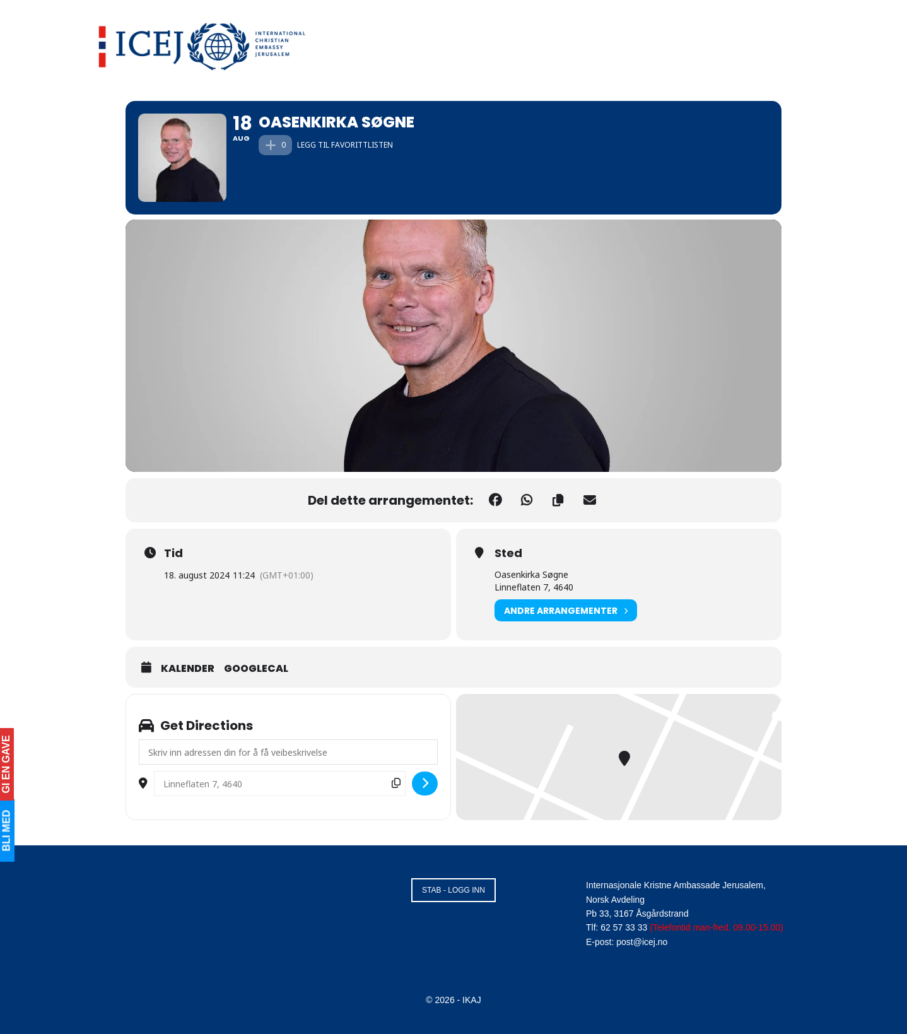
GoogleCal (256, 668)
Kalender (187, 668)
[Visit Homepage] (202, 44)
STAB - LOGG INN (453, 890)
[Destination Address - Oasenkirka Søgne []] (280, 783)
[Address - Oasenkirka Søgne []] (288, 752)
